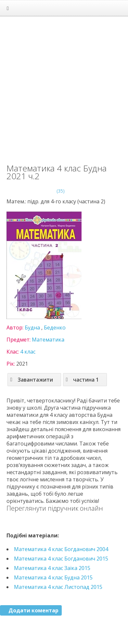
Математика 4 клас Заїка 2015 (52, 568)
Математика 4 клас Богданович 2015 (61, 558)
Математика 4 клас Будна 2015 (53, 577)
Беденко (55, 327)
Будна (32, 327)
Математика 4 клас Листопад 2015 (58, 587)
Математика (48, 339)
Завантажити (31, 379)
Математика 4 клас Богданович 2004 (61, 549)
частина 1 (82, 379)
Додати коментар (33, 610)
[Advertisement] (64, 87)
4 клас (27, 351)
